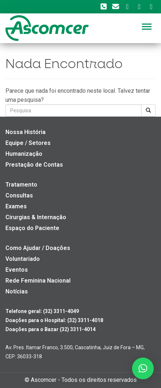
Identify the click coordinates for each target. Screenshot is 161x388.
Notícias (16, 291)
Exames (16, 206)
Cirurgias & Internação (35, 217)
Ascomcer (43, 379)
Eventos (16, 269)
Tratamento (21, 184)
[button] (143, 368)
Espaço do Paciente (32, 228)
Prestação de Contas (34, 164)
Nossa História (25, 132)
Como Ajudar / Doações (37, 248)
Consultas (19, 195)
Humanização (23, 153)
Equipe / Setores (28, 142)
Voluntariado (22, 258)
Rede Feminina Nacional (38, 280)
